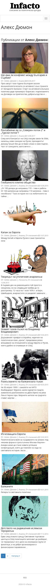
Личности (23, 280)
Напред (15, 556)
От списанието (32, 185)
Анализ (22, 81)
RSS (25, 577)
